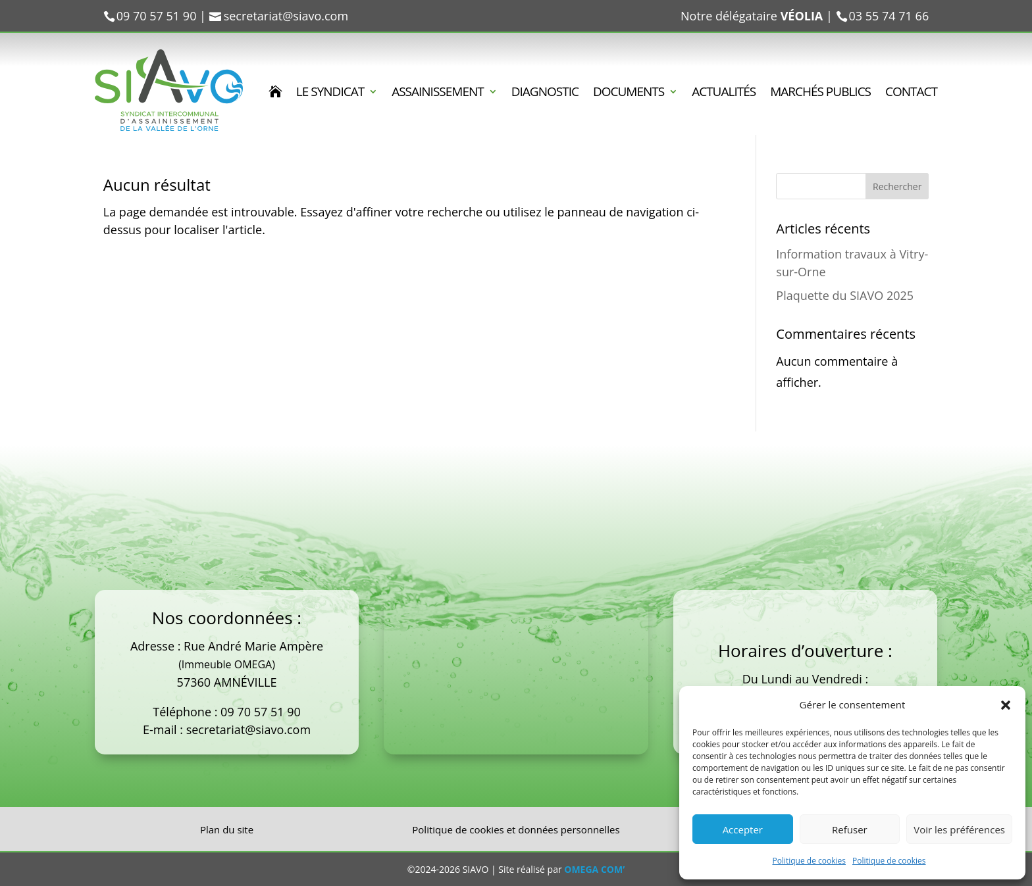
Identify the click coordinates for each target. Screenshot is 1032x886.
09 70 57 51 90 (260, 712)
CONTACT (911, 93)
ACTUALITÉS (724, 93)
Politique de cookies (809, 860)
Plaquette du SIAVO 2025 (845, 295)
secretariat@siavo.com (248, 729)
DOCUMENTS (628, 93)
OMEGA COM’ (594, 869)
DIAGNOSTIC (545, 93)
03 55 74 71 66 (889, 16)
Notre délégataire (752, 16)
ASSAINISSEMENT (438, 93)
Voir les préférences (959, 829)
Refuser (849, 829)
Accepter (743, 829)
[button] (1005, 705)
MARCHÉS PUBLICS (820, 93)
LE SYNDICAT (330, 93)
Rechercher (897, 186)
